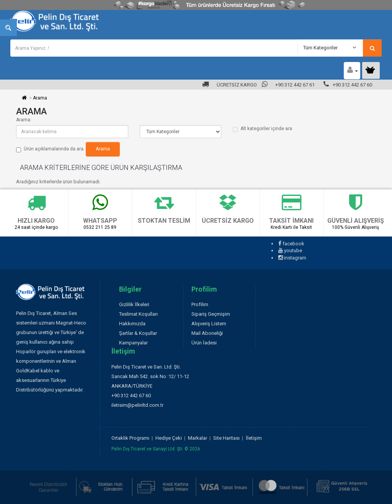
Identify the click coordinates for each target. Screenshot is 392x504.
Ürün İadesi (204, 343)
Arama (40, 98)
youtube (290, 250)
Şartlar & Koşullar (138, 333)
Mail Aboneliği (207, 333)
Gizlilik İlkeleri (134, 304)
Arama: (23, 119)
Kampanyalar (133, 343)
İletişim (254, 438)
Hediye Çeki (168, 438)
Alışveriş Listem (208, 323)
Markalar (197, 438)
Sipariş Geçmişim (210, 314)
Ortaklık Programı (130, 438)
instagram (292, 258)
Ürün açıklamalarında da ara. (50, 149)
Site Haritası (226, 438)
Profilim (199, 304)
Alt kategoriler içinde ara (262, 129)
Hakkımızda (132, 323)
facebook (291, 243)
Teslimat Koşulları (138, 314)
